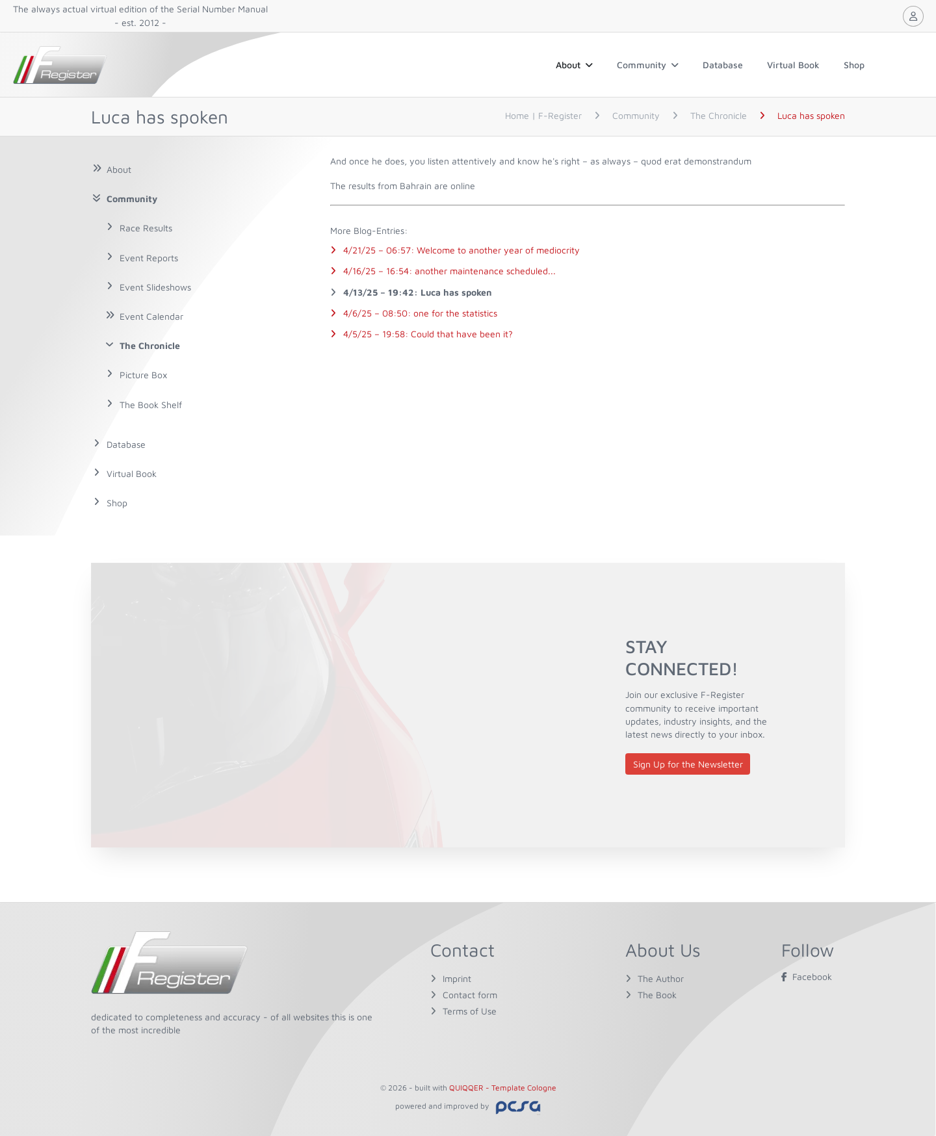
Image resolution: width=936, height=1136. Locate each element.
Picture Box (143, 374)
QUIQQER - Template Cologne (502, 1087)
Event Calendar (151, 316)
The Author (661, 978)
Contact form (470, 994)
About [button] (574, 64)
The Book (657, 994)
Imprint (457, 978)
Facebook (806, 976)
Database (723, 64)
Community (648, 64)
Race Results (146, 227)
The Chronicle (150, 345)
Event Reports (149, 257)
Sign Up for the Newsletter (688, 763)
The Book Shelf (151, 404)
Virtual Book (793, 64)
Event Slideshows (155, 286)
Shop (854, 64)
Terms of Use (470, 1010)
